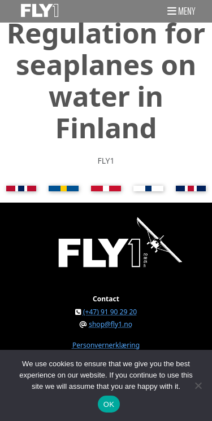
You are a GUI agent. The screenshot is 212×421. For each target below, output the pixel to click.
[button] (181, 10)
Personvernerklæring (106, 345)
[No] (198, 385)
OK (108, 404)
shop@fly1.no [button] (110, 324)
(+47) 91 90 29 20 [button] (110, 312)
